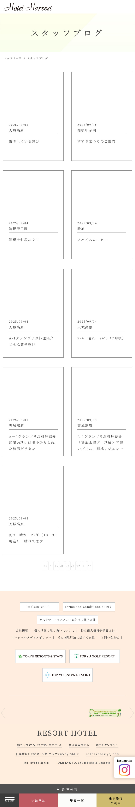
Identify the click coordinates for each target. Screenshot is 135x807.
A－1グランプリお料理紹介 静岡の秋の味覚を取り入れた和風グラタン (33, 442)
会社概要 (22, 631)
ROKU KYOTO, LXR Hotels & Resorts (83, 763)
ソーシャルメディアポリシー (31, 637)
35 (57, 566)
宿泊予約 (38, 801)
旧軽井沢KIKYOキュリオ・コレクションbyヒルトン (47, 754)
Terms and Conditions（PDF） (89, 607)
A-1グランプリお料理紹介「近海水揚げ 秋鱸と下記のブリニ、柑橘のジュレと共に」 (101, 443)
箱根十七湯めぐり (25, 239)
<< (45, 566)
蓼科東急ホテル (79, 745)
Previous (3, 713)
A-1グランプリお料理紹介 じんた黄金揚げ (33, 341)
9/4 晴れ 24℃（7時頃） (98, 341)
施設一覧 (77, 800)
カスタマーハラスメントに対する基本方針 (67, 620)
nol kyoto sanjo (36, 763)
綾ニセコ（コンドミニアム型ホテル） (39, 745)
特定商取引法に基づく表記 (76, 637)
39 (79, 566)
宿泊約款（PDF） (39, 607)
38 (73, 566)
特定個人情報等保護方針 (98, 631)
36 (62, 566)
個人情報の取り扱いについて (54, 631)
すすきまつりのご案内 (97, 141)
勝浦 (81, 228)
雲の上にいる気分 (25, 141)
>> (90, 566)
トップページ (12, 58)
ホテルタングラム (107, 745)
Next (132, 713)
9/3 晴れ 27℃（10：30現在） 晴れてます (31, 537)
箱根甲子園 (87, 130)
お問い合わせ (110, 637)
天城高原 (16, 130)
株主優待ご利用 (116, 800)
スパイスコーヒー (93, 239)
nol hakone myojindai (103, 754)
